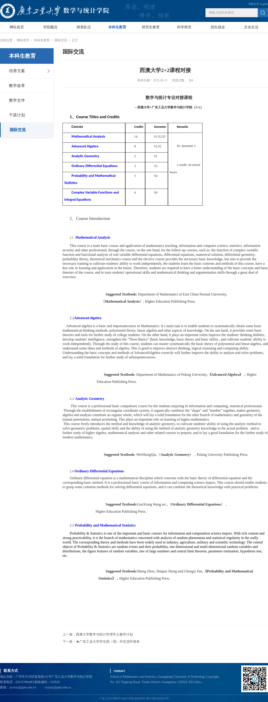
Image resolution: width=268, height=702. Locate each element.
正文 (75, 40)
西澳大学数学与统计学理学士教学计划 (104, 634)
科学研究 (184, 27)
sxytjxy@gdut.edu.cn (57, 687)
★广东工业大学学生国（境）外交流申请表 (108, 641)
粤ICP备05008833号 (157, 698)
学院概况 (50, 27)
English (264, 4)
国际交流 (60, 40)
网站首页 (17, 27)
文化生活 (251, 27)
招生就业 (218, 27)
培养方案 (17, 71)
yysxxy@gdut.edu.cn (22, 687)
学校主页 (253, 4)
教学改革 (17, 85)
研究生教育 (151, 27)
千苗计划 (17, 115)
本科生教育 (117, 27)
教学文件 (17, 100)
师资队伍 (84, 27)
